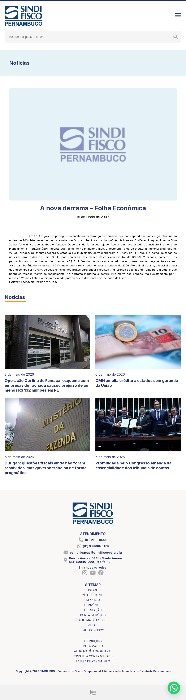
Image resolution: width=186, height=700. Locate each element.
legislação (93, 610)
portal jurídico (93, 615)
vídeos (93, 625)
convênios (92, 605)
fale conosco (93, 630)
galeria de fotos (93, 620)
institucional (93, 595)
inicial (93, 590)
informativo (93, 646)
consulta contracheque (93, 656)
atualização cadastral (93, 651)
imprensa (93, 600)
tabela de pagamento (93, 661)
